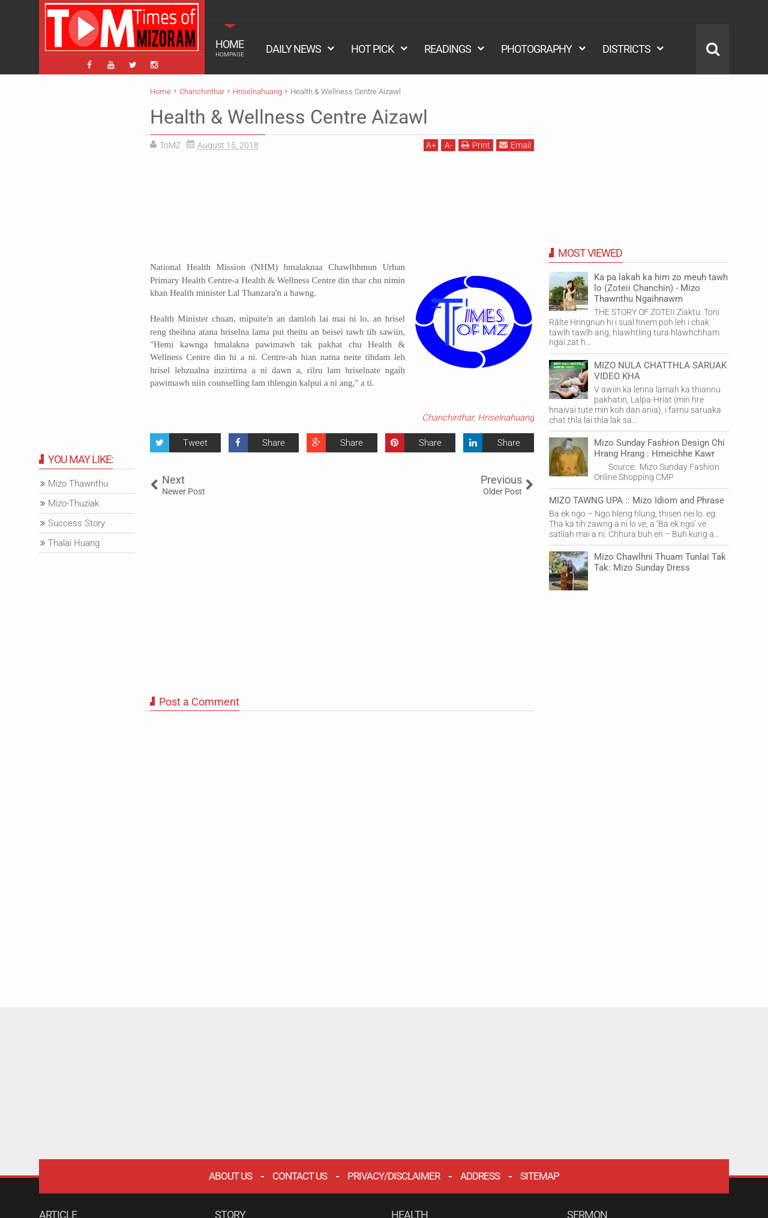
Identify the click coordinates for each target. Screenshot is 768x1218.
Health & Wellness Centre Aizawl (289, 117)
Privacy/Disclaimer (393, 1176)
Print (475, 145)
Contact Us (299, 1176)
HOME (229, 48)
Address (480, 1176)
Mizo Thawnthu (78, 483)
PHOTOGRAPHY (536, 49)
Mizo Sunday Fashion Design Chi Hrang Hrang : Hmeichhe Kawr (659, 448)
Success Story (76, 523)
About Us (230, 1176)
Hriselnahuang (506, 417)
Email (515, 145)
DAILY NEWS (293, 49)
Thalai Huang (74, 543)
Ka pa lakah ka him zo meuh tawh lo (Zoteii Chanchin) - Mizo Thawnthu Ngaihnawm (661, 288)
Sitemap (539, 1176)
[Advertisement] (342, 210)
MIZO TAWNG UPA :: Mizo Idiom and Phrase (636, 500)
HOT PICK (372, 49)
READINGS (447, 49)
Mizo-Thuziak (73, 503)
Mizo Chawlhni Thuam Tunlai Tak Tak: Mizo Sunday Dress (660, 562)
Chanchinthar (447, 417)
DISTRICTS (626, 49)
